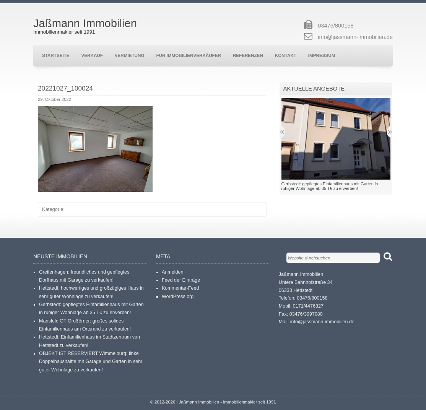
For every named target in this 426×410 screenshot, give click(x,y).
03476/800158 (335, 26)
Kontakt (285, 55)
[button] (95, 149)
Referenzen (248, 55)
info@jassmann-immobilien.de (355, 37)
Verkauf (92, 55)
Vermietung (130, 55)
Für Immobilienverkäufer (188, 55)
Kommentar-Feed (180, 288)
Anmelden (172, 272)
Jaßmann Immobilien (85, 23)
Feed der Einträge (181, 280)
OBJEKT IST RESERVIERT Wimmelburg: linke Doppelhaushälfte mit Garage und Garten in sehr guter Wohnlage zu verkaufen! (90, 362)
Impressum (321, 55)
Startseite (56, 55)
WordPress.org (177, 296)
